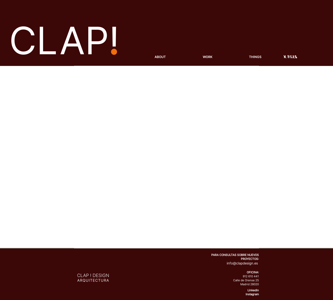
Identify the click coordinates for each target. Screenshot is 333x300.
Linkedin (253, 290)
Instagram (252, 294)
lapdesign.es (248, 263)
